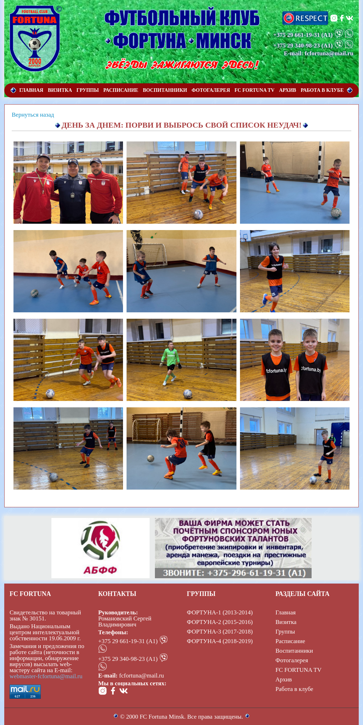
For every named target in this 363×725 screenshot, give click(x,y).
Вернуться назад (33, 114)
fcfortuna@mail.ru (141, 675)
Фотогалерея (291, 660)
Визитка (285, 622)
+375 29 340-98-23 (296, 45)
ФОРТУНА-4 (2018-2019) (220, 641)
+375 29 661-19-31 (296, 35)
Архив (283, 679)
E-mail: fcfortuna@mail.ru (318, 53)
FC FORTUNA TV (298, 670)
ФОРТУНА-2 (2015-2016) (220, 622)
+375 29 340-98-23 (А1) (128, 659)
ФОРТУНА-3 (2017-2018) (220, 631)
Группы (285, 631)
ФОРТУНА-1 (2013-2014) (220, 612)
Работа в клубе (294, 689)
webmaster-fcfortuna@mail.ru (46, 676)
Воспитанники (294, 650)
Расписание (290, 641)
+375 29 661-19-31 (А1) (128, 641)
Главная (285, 612)
